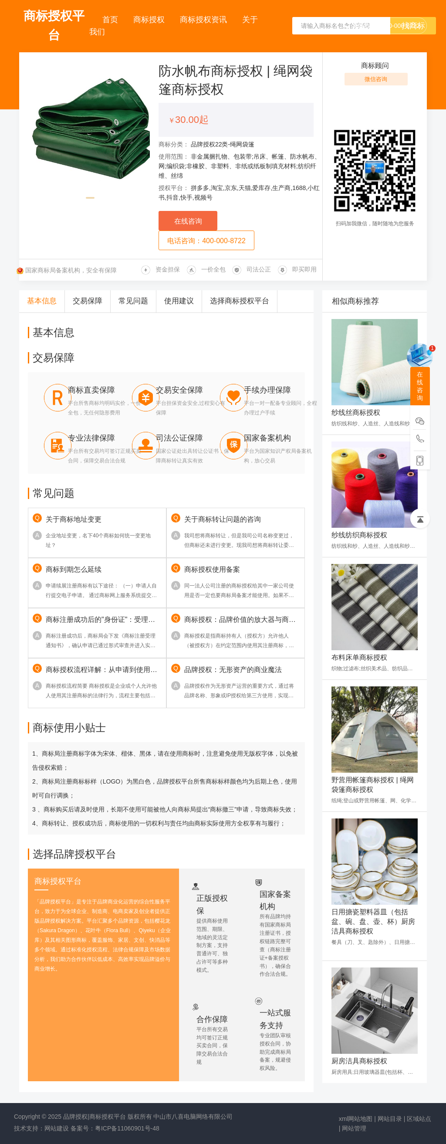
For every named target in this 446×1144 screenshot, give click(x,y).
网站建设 (56, 1128)
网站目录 (390, 1118)
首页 (111, 19)
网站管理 (354, 1128)
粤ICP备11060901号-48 (127, 1128)
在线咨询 (188, 221)
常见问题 (133, 301)
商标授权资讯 (204, 19)
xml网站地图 (356, 1118)
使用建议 (179, 301)
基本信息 (42, 301)
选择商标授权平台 (239, 301)
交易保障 (87, 301)
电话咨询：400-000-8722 (206, 240)
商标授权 (150, 19)
